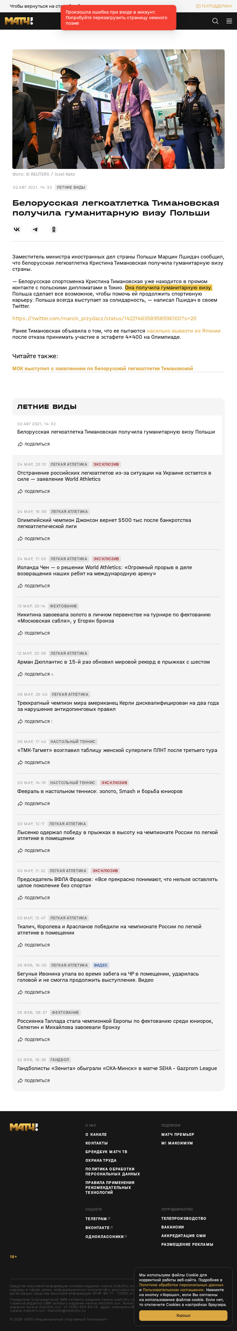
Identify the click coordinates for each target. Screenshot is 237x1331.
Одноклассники (104, 1236)
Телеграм (96, 1218)
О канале (96, 1134)
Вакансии (172, 1227)
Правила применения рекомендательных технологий (110, 1187)
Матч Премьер (177, 1134)
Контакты (96, 1143)
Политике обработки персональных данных (181, 1285)
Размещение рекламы (187, 1244)
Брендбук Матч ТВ (106, 1151)
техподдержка (217, 6)
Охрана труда (100, 1160)
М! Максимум (177, 1143)
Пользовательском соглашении (173, 1289)
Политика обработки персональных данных (112, 1172)
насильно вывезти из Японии (184, 331)
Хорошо (183, 1315)
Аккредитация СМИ (183, 1235)
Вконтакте (97, 1227)
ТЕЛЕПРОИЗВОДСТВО (184, 1218)
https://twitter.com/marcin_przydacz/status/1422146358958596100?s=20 (104, 318)
